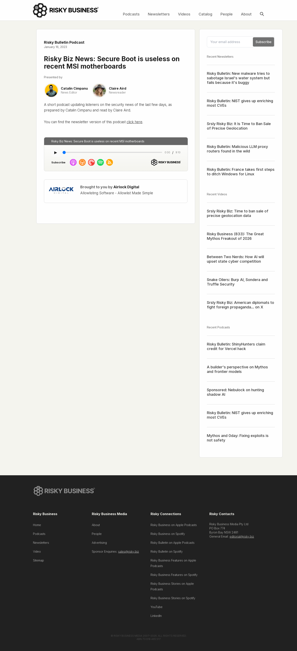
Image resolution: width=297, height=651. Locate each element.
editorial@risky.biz (242, 537)
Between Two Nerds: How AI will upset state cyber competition (235, 259)
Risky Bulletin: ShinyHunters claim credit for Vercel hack (236, 346)
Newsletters (159, 14)
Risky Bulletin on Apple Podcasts (172, 544)
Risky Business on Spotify (168, 535)
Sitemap (38, 561)
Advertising (99, 544)
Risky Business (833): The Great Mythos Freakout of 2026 (235, 236)
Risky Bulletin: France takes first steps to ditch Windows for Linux (241, 171)
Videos (184, 14)
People (226, 14)
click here (134, 122)
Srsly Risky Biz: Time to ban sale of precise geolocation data (237, 213)
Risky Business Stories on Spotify (173, 599)
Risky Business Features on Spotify (174, 576)
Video (37, 552)
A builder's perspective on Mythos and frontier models (237, 369)
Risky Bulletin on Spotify (167, 552)
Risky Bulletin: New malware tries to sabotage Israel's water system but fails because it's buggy (238, 78)
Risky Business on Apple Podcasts (174, 526)
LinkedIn (156, 617)
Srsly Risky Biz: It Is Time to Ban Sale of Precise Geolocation (239, 126)
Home (37, 526)
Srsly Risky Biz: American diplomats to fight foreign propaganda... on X (240, 304)
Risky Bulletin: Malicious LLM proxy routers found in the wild (237, 148)
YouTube (157, 608)
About (246, 14)
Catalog (205, 14)
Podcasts (131, 14)
